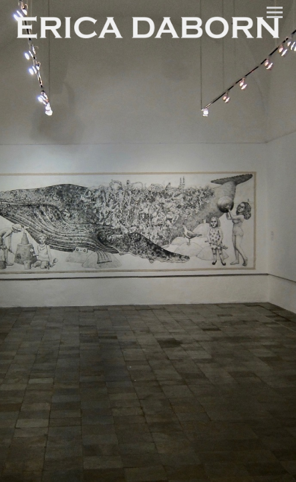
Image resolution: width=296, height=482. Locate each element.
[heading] (148, 29)
